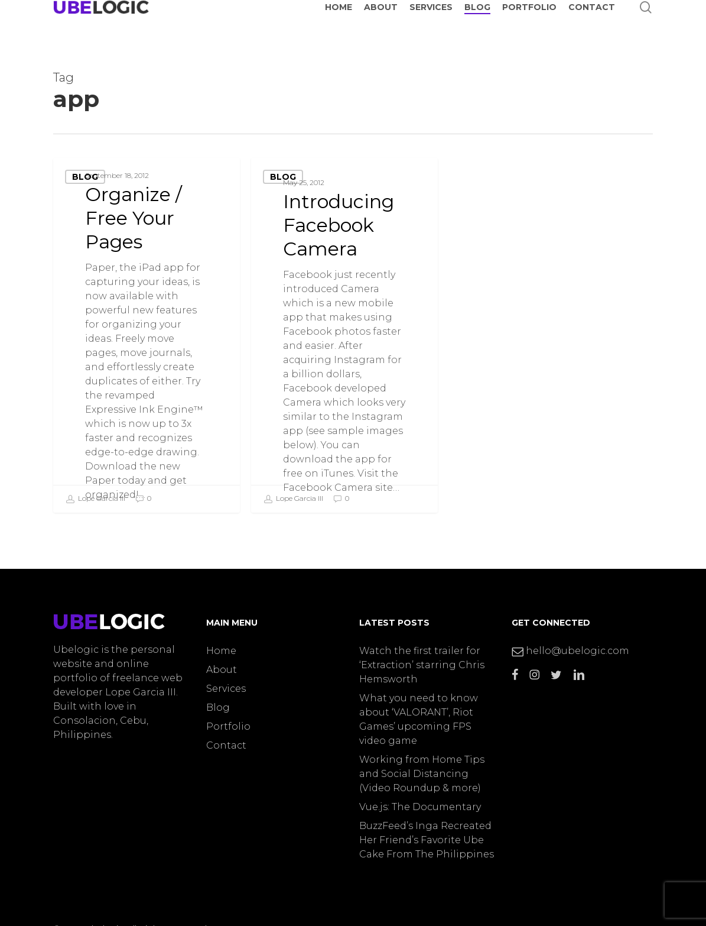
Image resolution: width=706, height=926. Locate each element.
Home (221, 650)
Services (226, 688)
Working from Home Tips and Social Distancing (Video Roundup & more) (421, 774)
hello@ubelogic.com (570, 650)
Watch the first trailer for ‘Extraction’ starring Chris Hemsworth (421, 665)
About (221, 669)
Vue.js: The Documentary (420, 806)
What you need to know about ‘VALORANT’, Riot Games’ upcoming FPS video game (418, 719)
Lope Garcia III (95, 499)
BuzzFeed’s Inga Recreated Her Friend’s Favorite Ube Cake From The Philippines (426, 840)
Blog (85, 176)
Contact (226, 745)
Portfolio (228, 726)
